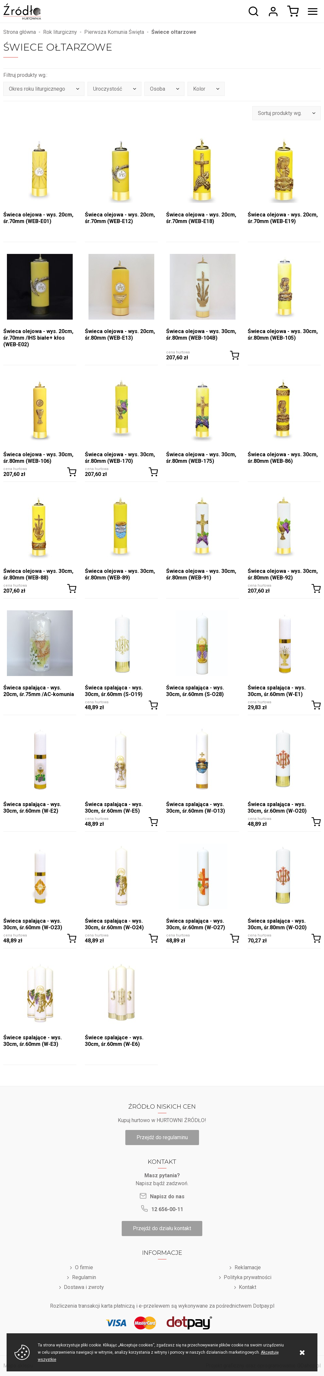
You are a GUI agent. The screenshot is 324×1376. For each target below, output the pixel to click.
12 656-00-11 (167, 1209)
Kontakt (247, 1287)
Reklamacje (248, 1267)
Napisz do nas (167, 1196)
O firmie (84, 1267)
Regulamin (84, 1277)
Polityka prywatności (247, 1277)
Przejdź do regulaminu (162, 1137)
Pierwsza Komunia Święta (114, 32)
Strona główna (19, 32)
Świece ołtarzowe (173, 32)
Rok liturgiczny (60, 32)
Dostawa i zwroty (84, 1287)
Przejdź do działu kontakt (162, 1228)
